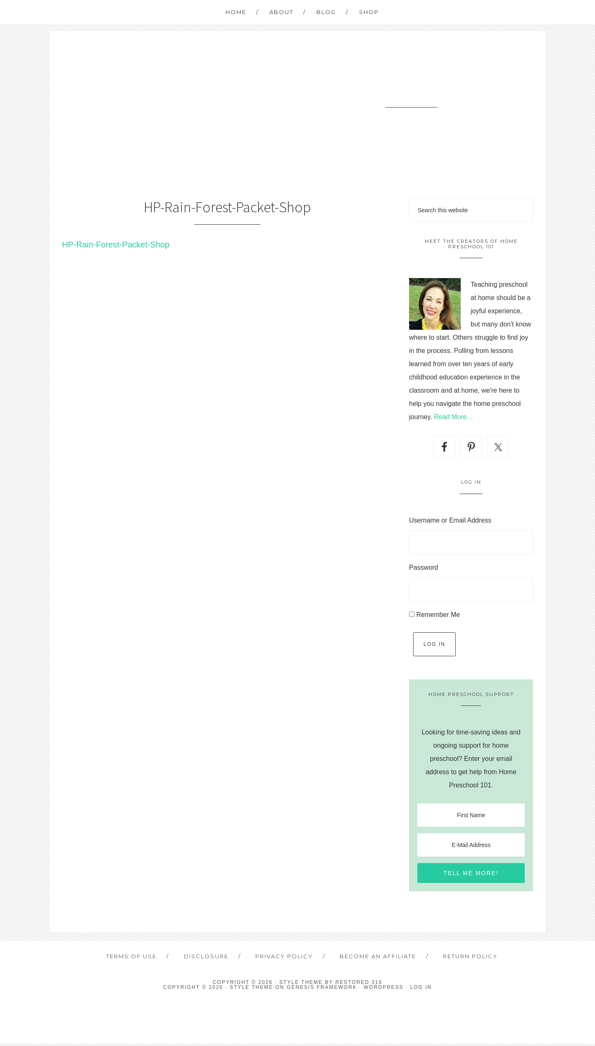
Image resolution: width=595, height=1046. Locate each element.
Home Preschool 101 (411, 91)
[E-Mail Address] (471, 844)
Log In (434, 644)
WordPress (384, 990)
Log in (421, 990)
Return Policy (465, 957)
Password (423, 567)
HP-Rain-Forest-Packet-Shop (115, 244)
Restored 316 (359, 985)
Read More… (453, 416)
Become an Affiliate (375, 957)
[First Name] (471, 815)
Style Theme (251, 990)
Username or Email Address (450, 520)
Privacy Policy (284, 957)
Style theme (301, 985)
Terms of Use (138, 957)
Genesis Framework (322, 990)
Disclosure (209, 957)
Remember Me (438, 614)
